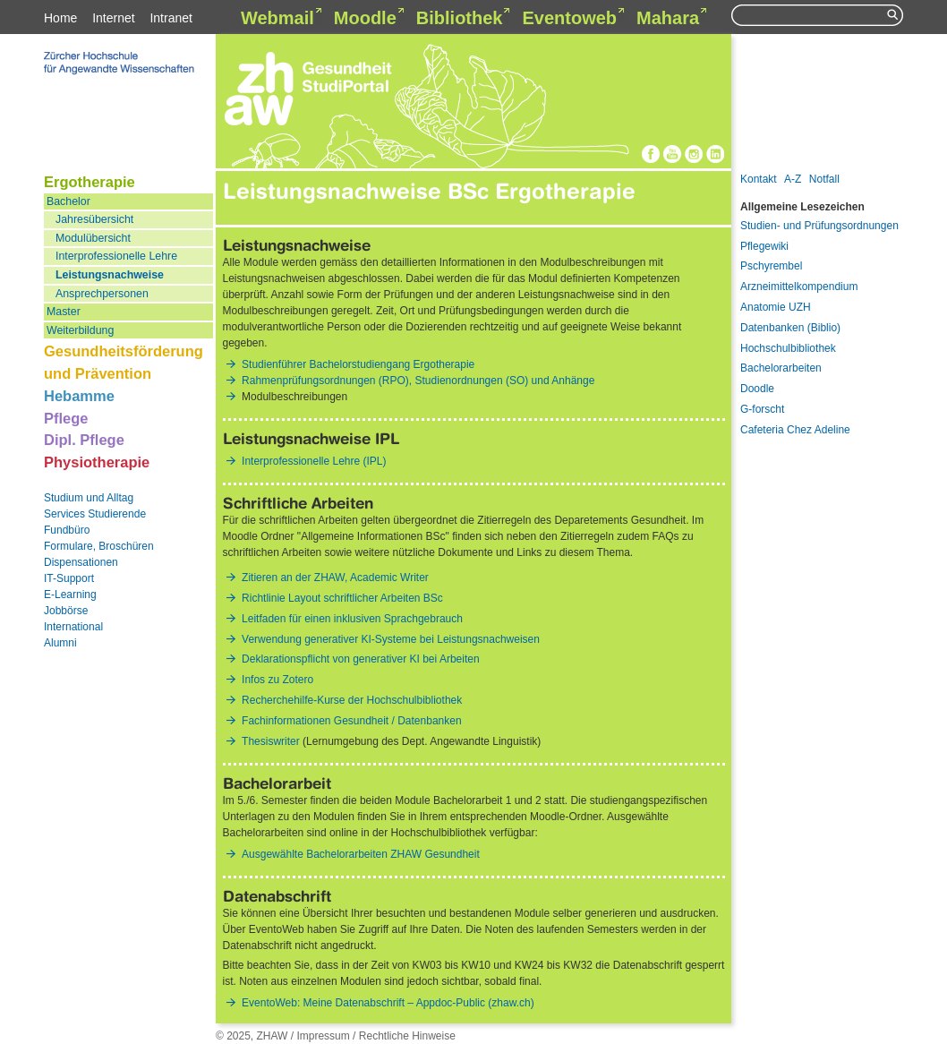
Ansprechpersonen (102, 293)
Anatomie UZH (775, 307)
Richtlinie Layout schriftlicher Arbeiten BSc (342, 598)
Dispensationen (81, 562)
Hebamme (79, 396)
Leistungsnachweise (109, 275)
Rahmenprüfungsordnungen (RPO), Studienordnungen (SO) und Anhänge (418, 380)
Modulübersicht (93, 238)
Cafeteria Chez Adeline (795, 430)
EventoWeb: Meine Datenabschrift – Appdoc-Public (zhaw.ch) (388, 1003)
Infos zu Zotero (277, 679)
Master (64, 311)
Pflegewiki (764, 246)
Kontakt (758, 179)
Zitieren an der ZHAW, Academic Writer (335, 577)
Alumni (60, 643)
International (73, 626)
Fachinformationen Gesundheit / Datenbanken (352, 721)
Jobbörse (66, 610)
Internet (113, 18)
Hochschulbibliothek (788, 348)
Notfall (824, 179)
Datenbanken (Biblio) (790, 327)
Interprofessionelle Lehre (116, 256)
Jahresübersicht (94, 219)
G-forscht (762, 409)
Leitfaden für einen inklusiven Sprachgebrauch (352, 618)
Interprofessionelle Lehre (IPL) (314, 461)
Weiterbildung (80, 330)
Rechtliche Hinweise (407, 1036)
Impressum (322, 1036)
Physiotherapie (96, 462)
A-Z (792, 179)
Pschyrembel (771, 266)
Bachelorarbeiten (781, 368)
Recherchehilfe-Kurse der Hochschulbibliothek (352, 700)
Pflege (66, 418)
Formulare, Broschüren (99, 546)
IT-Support (69, 578)
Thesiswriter (271, 741)
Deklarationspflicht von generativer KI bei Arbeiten (360, 659)
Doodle (757, 388)
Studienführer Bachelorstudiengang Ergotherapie (358, 364)
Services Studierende (95, 514)
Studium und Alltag (88, 498)
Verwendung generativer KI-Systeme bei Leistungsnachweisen (391, 639)
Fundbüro (67, 530)
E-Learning (70, 594)
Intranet (170, 18)
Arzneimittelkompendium (798, 286)
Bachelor (68, 201)
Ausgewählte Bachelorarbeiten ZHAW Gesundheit (361, 854)
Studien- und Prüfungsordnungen (819, 225)
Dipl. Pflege (84, 440)
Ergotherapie (89, 182)
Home (60, 18)
